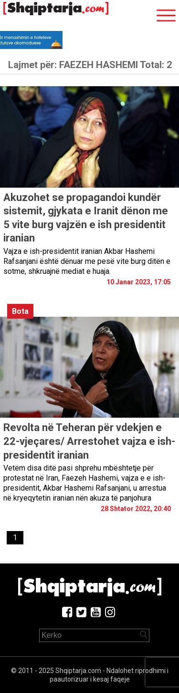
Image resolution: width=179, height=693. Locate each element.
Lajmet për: (90, 64)
